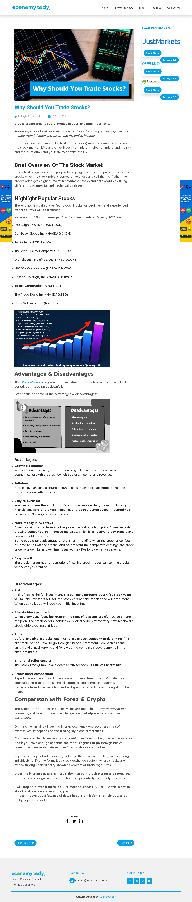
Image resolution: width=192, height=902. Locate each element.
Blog (142, 7)
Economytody (108, 896)
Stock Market (30, 382)
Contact (36, 879)
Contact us (173, 7)
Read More (152, 53)
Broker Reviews (124, 7)
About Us (156, 7)
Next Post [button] (126, 843)
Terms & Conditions (24, 884)
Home (105, 7)
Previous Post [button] (25, 843)
